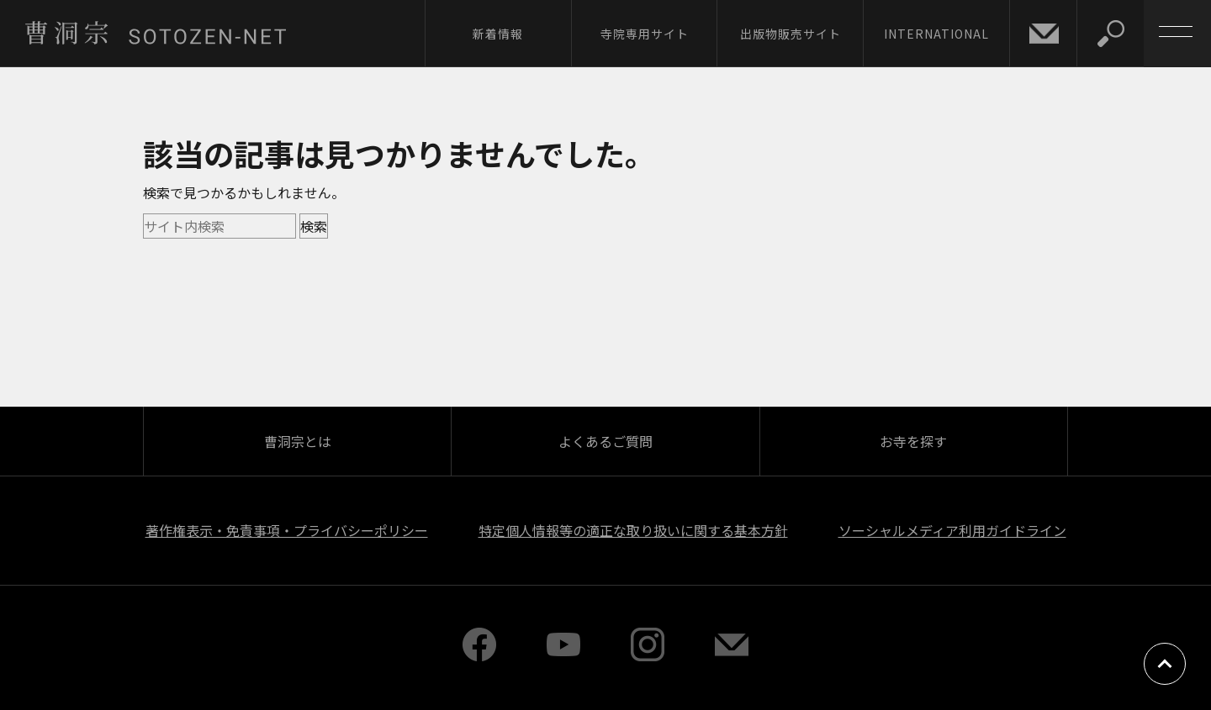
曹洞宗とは (297, 441)
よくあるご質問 (605, 441)
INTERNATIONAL (936, 33)
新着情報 (498, 33)
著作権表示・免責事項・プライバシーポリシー (286, 530)
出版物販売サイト (790, 33)
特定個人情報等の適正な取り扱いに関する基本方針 (633, 530)
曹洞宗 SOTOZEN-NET (155, 33)
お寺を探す (913, 441)
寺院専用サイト (644, 33)
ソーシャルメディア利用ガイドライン (952, 530)
